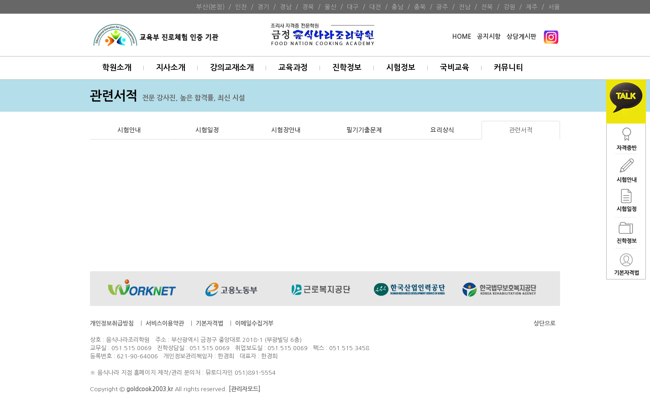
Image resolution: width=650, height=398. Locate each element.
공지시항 (489, 37)
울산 (330, 7)
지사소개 (170, 68)
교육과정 (293, 68)
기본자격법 (209, 323)
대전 (375, 7)
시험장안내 (286, 130)
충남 (398, 7)
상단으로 (545, 323)
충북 (420, 7)
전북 (487, 7)
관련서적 (521, 130)
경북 (308, 7)
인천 (241, 7)
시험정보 (400, 68)
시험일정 (207, 130)
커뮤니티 (508, 68)
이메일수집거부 (254, 323)
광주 (442, 7)
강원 (509, 7)
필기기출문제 (364, 130)
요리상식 (442, 130)
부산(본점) (210, 7)
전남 (465, 7)
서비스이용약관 (165, 323)
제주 (532, 7)
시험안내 (129, 130)
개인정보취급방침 (112, 323)
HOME (461, 37)
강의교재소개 (232, 68)
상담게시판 (521, 37)
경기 (263, 7)
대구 (353, 7)
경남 (286, 7)
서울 (554, 7)
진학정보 (347, 68)
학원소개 (116, 68)
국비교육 (454, 68)
